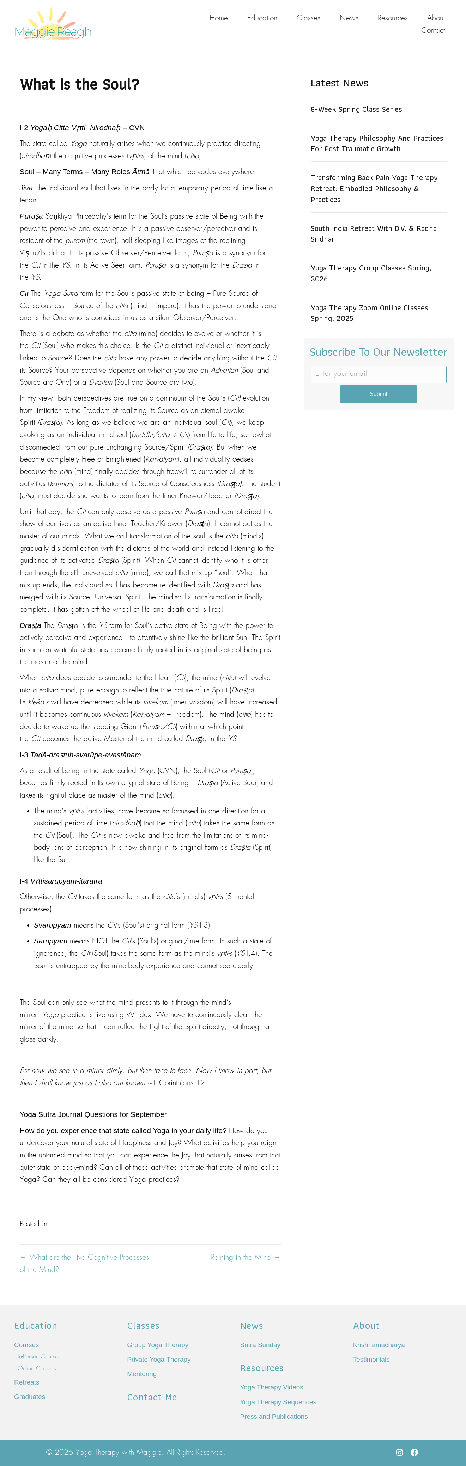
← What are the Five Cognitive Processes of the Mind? (84, 1263)
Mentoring (142, 1374)
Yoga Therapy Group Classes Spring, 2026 (371, 273)
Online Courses (37, 1369)
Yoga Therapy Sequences (278, 1402)
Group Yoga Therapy (157, 1345)
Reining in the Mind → (246, 1257)
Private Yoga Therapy (158, 1359)
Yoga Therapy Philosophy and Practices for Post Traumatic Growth (377, 143)
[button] (399, 1452)
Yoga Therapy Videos (271, 1387)
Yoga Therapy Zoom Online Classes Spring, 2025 (369, 313)
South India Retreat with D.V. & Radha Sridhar (374, 233)
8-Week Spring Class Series (356, 109)
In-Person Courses (39, 1357)
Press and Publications (274, 1416)
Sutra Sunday (260, 1345)
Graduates (29, 1396)
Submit (378, 394)
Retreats (26, 1382)
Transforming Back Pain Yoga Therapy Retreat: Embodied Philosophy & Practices (374, 188)
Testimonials (371, 1359)
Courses (26, 1345)
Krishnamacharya (379, 1345)
